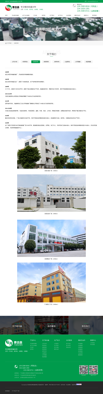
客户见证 (68, 343)
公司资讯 (92, 342)
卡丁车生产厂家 (15, 391)
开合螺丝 (80, 343)
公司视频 (77, 61)
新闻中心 (86, 15)
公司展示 (56, 343)
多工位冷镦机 (25, 15)
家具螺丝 (80, 351)
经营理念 (25, 61)
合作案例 (68, 15)
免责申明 (74, 384)
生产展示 (56, 345)
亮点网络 (68, 384)
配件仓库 (56, 349)
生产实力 (60, 15)
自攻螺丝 (80, 345)
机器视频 (88, 61)
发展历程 (16, 43)
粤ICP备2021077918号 (54, 384)
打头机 (35, 15)
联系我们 (94, 15)
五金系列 (80, 353)
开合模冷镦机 (15, 15)
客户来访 (68, 345)
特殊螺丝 (80, 347)
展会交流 (68, 347)
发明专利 (56, 61)
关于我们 (52, 15)
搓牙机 (43, 15)
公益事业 (67, 61)
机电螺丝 (80, 349)
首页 (6, 15)
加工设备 (56, 347)
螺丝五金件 (77, 15)
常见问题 (92, 344)
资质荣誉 (46, 61)
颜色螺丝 (80, 354)
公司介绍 (14, 61)
